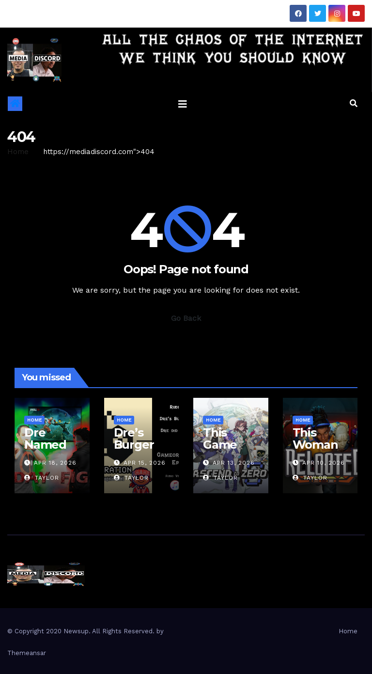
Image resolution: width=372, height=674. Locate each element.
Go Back (186, 318)
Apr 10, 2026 (323, 462)
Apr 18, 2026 (55, 462)
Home (18, 151)
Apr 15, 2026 (145, 462)
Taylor (41, 477)
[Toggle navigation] (182, 103)
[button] (353, 103)
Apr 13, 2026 (234, 462)
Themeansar (26, 653)
